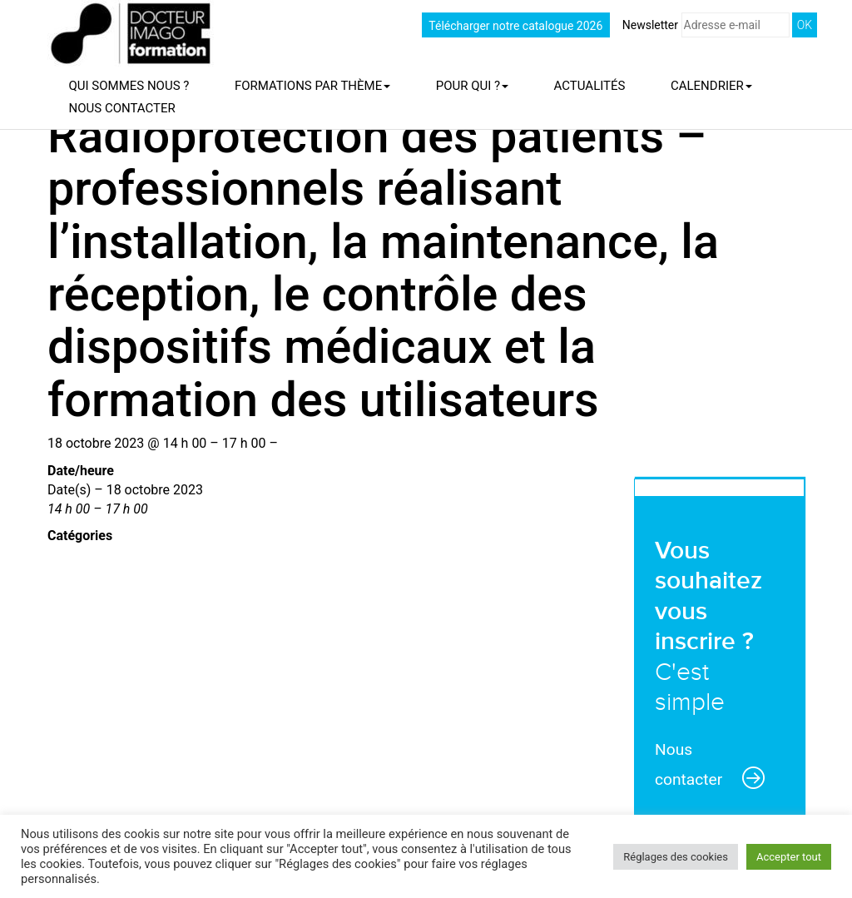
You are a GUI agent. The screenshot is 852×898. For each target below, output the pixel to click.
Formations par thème (312, 85)
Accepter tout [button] (788, 857)
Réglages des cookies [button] (675, 857)
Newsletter (706, 25)
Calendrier (711, 85)
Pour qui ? (472, 85)
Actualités (590, 85)
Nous (122, 108)
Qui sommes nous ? (129, 85)
